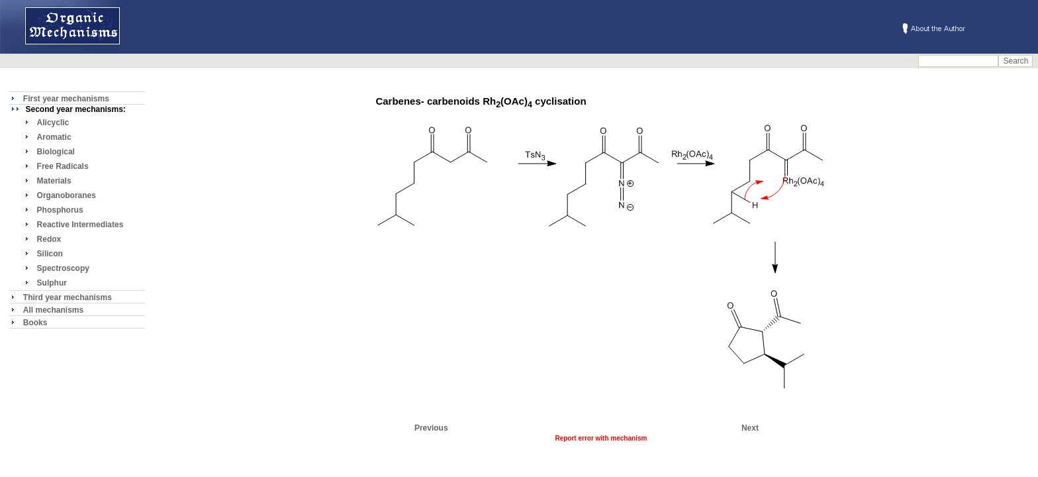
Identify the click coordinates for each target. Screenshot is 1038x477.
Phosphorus (60, 210)
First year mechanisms (66, 98)
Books (35, 322)
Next (750, 428)
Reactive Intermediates (80, 224)
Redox (49, 239)
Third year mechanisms (67, 297)
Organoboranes (66, 195)
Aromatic (54, 137)
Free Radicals (63, 166)
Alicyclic (53, 122)
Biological (56, 151)
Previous (431, 428)
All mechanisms (53, 310)
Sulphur (52, 283)
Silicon (50, 253)
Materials (54, 181)
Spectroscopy (63, 268)
